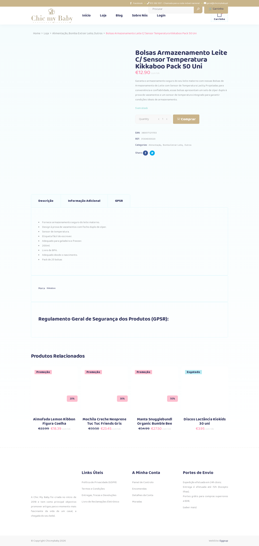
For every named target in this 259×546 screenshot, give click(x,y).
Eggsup (224, 541)
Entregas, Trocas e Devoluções (99, 495)
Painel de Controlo (143, 482)
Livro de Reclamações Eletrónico (100, 502)
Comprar (188, 119)
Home (36, 33)
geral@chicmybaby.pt (217, 3)
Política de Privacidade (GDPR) (99, 482)
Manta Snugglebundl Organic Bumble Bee (154, 421)
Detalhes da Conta (142, 495)
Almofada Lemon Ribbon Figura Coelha (54, 421)
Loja (46, 33)
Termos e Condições (93, 489)
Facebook (138, 3)
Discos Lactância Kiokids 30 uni (205, 421)
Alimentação (60, 33)
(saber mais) (190, 507)
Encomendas (139, 489)
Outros (98, 33)
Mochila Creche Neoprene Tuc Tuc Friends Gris (104, 421)
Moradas (137, 502)
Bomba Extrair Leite (81, 33)
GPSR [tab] (119, 200)
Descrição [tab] (45, 200)
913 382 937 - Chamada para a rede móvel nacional (175, 3)
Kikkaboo (51, 288)
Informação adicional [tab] (84, 200)
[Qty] (162, 119)
